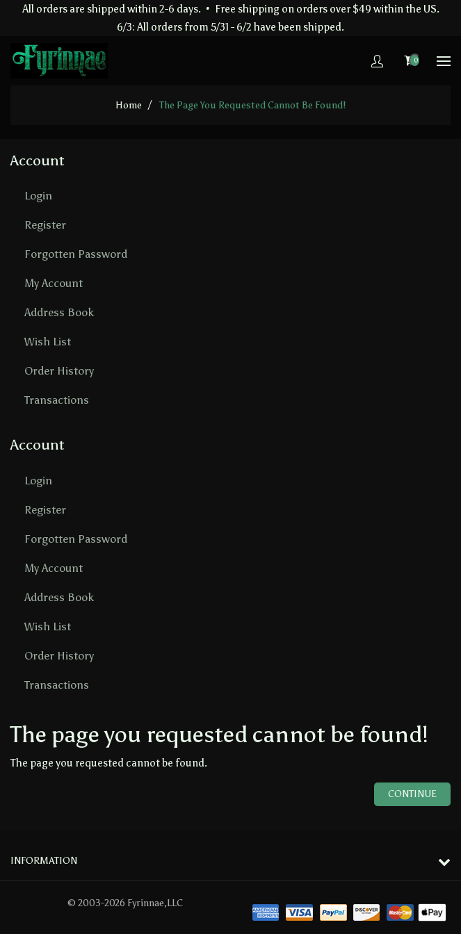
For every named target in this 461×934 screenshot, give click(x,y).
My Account (53, 283)
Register (45, 224)
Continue (412, 794)
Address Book (59, 312)
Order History (59, 370)
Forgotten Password (75, 254)
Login (38, 195)
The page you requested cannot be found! (252, 105)
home (128, 105)
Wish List (47, 341)
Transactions (56, 400)
